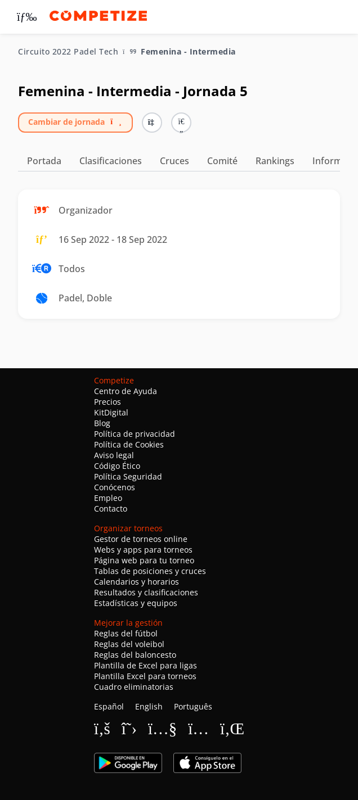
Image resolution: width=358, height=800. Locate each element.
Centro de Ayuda (125, 391)
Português (193, 706)
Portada (44, 161)
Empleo (108, 497)
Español (109, 706)
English (149, 706)
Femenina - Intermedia (188, 51)
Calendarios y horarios (136, 581)
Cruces (174, 161)
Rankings (275, 161)
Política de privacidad (134, 433)
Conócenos (114, 487)
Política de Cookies (129, 444)
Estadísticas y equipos (135, 603)
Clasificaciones (110, 161)
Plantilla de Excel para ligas (145, 665)
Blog (102, 423)
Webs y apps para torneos (143, 549)
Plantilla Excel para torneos (145, 676)
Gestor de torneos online (140, 539)
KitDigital (111, 412)
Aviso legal (114, 455)
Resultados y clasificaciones (146, 592)
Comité (222, 161)
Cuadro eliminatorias (133, 686)
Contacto (110, 508)
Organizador (86, 210)
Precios (107, 401)
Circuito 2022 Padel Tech (68, 51)
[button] (181, 122)
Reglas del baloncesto (135, 654)
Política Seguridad (128, 476)
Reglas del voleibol (129, 644)
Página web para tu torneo (144, 560)
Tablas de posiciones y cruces (150, 571)
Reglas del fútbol (126, 633)
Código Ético (117, 465)
